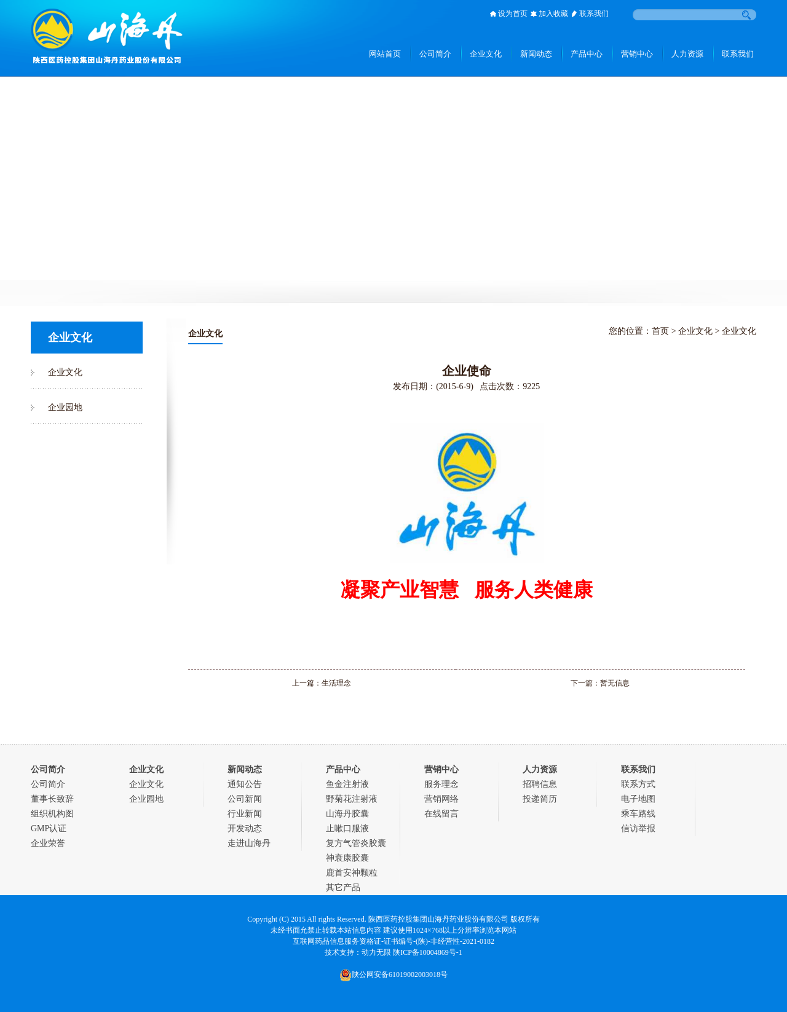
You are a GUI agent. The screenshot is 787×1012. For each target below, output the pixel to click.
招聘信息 (540, 784)
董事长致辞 (52, 799)
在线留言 (441, 813)
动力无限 (376, 952)
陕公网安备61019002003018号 (393, 974)
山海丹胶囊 (347, 813)
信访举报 (638, 828)
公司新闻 (244, 799)
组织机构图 (52, 813)
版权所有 (525, 919)
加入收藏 (553, 13)
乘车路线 (638, 813)
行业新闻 (244, 813)
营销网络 (441, 799)
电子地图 (638, 799)
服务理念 (441, 784)
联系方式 (638, 784)
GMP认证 (48, 828)
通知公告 (244, 784)
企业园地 (65, 407)
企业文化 (65, 372)
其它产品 (343, 887)
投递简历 (540, 799)
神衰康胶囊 (347, 858)
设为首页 (513, 13)
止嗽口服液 (347, 828)
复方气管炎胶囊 (356, 843)
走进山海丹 (249, 843)
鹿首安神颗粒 (352, 872)
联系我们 (594, 13)
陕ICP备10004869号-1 (427, 952)
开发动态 (244, 828)
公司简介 (48, 784)
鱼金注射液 (347, 784)
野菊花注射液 (352, 799)
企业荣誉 (48, 843)
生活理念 (336, 683)
